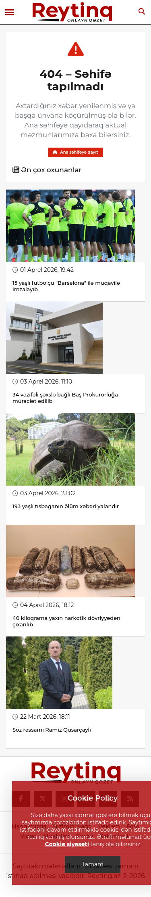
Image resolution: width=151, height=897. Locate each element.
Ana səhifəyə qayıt (75, 152)
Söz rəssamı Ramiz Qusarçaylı (52, 729)
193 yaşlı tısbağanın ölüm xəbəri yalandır (65, 506)
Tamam (92, 864)
